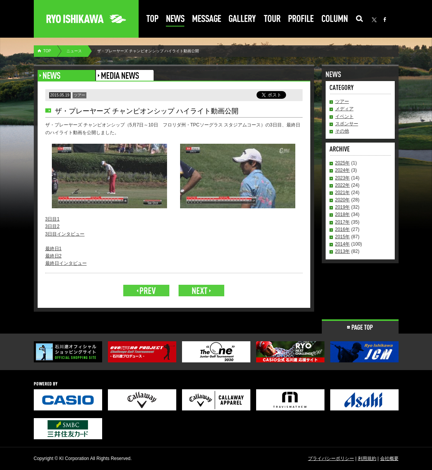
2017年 (342, 222)
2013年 (342, 251)
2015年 (342, 236)
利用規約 (367, 458)
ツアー (342, 101)
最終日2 (53, 256)
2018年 (342, 214)
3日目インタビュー (65, 234)
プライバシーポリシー (331, 458)
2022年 (342, 185)
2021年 (342, 192)
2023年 (342, 178)
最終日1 (53, 248)
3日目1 (52, 219)
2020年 (342, 200)
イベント (344, 116)
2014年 (342, 244)
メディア (344, 108)
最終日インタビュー (66, 263)
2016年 (342, 229)
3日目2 (52, 226)
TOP (47, 51)
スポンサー (346, 123)
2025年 (342, 163)
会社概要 (389, 458)
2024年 (342, 170)
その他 (342, 131)
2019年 (342, 207)
